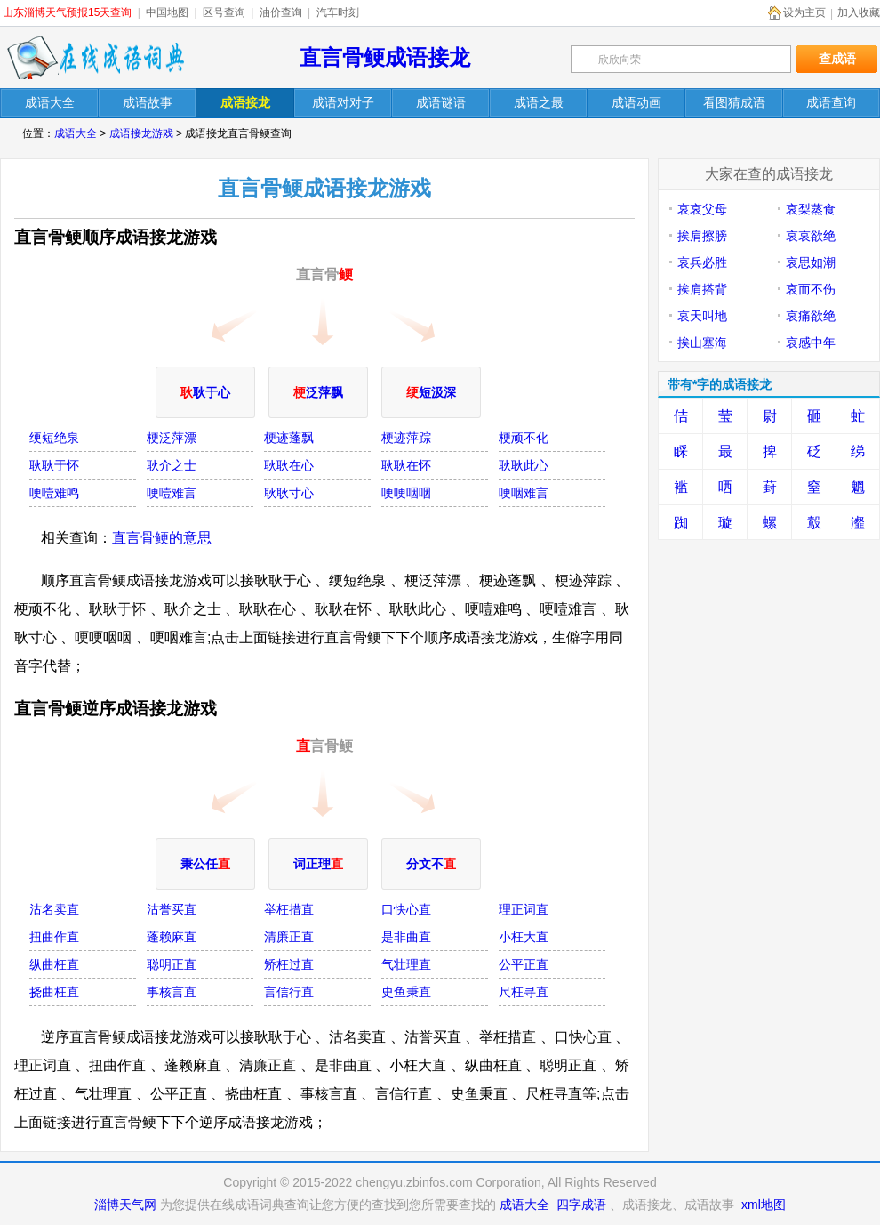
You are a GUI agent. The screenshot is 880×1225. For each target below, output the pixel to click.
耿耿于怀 (54, 465)
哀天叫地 (702, 316)
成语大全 (75, 133)
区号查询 (224, 12)
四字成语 (581, 1204)
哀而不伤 (811, 289)
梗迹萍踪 (406, 438)
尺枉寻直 (523, 992)
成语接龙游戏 (141, 133)
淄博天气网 (125, 1204)
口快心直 (406, 909)
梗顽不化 (523, 438)
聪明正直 (171, 964)
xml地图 (763, 1204)
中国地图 (167, 12)
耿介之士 (171, 465)
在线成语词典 (95, 57)
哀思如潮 (811, 262)
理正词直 (523, 909)
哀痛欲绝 (811, 316)
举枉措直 (289, 909)
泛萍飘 (318, 392)
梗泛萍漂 (171, 438)
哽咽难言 (523, 493)
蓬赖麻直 (171, 937)
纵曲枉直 (54, 964)
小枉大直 (523, 937)
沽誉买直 (171, 909)
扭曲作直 (54, 937)
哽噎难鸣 (54, 493)
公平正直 (523, 964)
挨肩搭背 (702, 289)
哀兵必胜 (702, 262)
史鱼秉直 (406, 992)
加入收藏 (858, 12)
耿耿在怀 (406, 465)
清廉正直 (289, 937)
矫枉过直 (289, 964)
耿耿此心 (523, 465)
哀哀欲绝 (811, 236)
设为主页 (804, 12)
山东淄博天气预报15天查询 (67, 12)
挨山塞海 (702, 342)
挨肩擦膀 (702, 236)
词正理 (318, 864)
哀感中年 (811, 342)
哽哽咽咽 (406, 493)
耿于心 (205, 392)
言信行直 (289, 992)
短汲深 (431, 392)
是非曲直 (406, 937)
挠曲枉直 (54, 992)
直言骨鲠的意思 (162, 537)
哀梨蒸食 (811, 209)
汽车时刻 (337, 12)
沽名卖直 (54, 909)
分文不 (431, 864)
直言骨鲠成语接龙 (385, 57)
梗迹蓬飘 (289, 438)
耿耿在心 (289, 465)
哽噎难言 (171, 493)
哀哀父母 (702, 209)
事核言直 (171, 992)
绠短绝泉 (54, 438)
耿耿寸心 (289, 493)
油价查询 (281, 12)
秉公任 (205, 864)
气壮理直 (406, 964)
